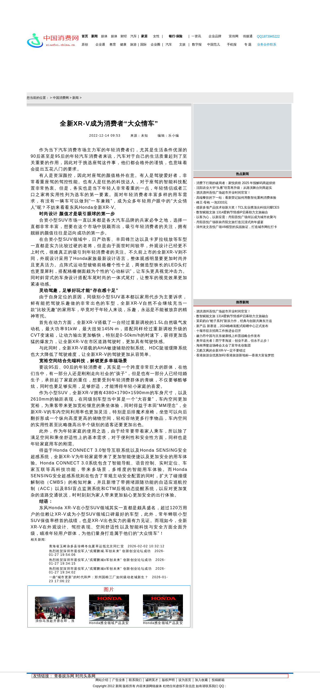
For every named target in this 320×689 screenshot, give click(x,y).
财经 (124, 36)
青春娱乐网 (64, 676)
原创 (85, 44)
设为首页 (184, 680)
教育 (113, 44)
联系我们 (135, 680)
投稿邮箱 (218, 680)
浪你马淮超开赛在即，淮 (55, 621)
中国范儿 (213, 44)
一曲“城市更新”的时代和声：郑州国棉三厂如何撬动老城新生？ (99, 577)
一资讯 (196, 36)
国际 (143, 44)
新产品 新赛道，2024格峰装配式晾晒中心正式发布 (232, 326)
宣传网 (233, 36)
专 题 (247, 44)
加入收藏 (201, 680)
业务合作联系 (266, 44)
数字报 (197, 44)
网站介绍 (101, 680)
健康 (123, 44)
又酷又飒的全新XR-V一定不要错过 (221, 350)
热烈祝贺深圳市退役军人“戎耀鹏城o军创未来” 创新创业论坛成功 (100, 560)
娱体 (104, 36)
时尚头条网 (85, 676)
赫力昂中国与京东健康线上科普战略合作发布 (228, 336)
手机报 (232, 44)
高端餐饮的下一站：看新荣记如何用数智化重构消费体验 (236, 197)
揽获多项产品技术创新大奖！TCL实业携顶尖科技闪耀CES (237, 207)
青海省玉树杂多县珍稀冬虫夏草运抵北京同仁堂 (86, 546)
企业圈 (155, 44)
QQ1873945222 (268, 36)
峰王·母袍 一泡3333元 (211, 202)
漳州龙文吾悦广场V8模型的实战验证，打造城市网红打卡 (236, 227)
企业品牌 (215, 36)
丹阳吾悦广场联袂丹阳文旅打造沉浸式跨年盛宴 (229, 222)
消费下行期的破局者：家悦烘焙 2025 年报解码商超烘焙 (235, 183)
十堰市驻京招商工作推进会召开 (218, 331)
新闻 (94, 36)
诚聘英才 (151, 680)
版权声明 (168, 680)
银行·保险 (175, 36)
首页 (85, 36)
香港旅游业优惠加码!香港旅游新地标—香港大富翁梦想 (235, 355)
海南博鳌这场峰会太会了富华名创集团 (223, 345)
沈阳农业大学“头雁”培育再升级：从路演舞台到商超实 (234, 188)
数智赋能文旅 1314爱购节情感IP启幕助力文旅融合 (232, 212)
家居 (144, 36)
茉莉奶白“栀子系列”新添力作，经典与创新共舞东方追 (234, 321)
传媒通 (248, 36)
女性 (156, 36)
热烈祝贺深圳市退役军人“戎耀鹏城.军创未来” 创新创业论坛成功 (100, 551)
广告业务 (118, 680)
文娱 (182, 44)
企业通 (100, 44)
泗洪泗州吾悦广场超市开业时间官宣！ (223, 192)
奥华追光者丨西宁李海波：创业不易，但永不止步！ (233, 341)
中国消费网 (61, 98)
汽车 (133, 36)
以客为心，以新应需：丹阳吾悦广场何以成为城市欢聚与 (236, 217)
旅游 (133, 44)
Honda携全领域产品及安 (109, 623)
